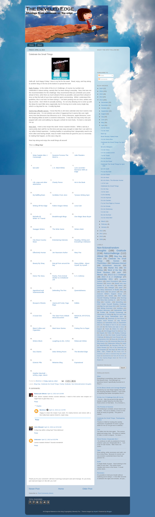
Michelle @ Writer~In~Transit (39, 217)
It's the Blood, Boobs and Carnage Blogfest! (111, 388)
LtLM (100, 327)
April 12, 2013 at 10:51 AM (52, 427)
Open (99, 450)
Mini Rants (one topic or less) (114, 327)
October (104, 108)
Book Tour (123, 331)
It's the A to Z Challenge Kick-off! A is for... (110, 397)
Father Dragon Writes (60, 206)
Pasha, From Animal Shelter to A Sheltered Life (60, 278)
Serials (110, 296)
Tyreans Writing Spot (82, 195)
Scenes (116, 261)
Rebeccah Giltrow (40, 393)
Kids (121, 292)
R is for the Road (106, 161)
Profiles (102, 312)
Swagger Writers (39, 229)
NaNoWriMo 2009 (120, 310)
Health (124, 343)
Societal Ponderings (116, 312)
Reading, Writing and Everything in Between (82, 241)
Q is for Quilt (105, 169)
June (103, 119)
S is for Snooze (106, 158)
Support (99, 329)
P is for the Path (106, 172)
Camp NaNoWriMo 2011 (114, 316)
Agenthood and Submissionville (38, 291)
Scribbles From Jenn (59, 195)
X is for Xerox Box (107, 139)
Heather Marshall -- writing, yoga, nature (40, 374)
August (103, 114)
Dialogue (111, 287)
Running (123, 298)
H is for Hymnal (106, 197)
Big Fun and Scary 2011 (108, 306)
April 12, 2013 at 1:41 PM (57, 410)
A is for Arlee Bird (106, 218)
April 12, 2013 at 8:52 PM (50, 439)
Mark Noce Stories (59, 328)
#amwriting (119, 302)
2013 (101, 100)
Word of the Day (115, 270)
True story (123, 306)
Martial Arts (113, 268)
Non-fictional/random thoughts (81, 384)
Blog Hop (37, 384)
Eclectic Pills (37, 362)
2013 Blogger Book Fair (111, 331)
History (120, 285)
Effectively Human (39, 252)
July (102, 117)
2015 (101, 94)
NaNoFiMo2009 (104, 345)
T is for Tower (105, 155)
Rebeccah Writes (80, 341)
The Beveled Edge (81, 352)
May (102, 122)
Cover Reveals (116, 337)
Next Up (103, 133)
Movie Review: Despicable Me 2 (107, 439)
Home (31, 45)
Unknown (37, 439)
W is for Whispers (106, 147)
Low (98, 429)
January (104, 227)
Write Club (121, 349)
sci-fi (104, 335)
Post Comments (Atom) (45, 493)
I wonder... (107, 302)
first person (112, 292)
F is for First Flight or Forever (110, 203)
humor (109, 283)
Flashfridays (102, 263)
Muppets (102, 333)
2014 (101, 97)
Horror (102, 292)
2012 (101, 231)
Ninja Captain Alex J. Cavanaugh (40, 156)
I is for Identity (105, 194)
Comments (102, 79)
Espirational (78, 362)
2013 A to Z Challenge (117, 275)
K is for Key (104, 189)
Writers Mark (79, 229)
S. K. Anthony (79, 276)
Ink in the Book (79, 182)
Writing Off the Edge (40, 206)
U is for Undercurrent (108, 152)
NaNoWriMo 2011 (105, 279)
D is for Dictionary (107, 209)
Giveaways (100, 353)
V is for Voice (105, 150)
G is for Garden (106, 200)
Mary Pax (77, 252)
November (104, 105)
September (105, 111)
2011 (101, 233)
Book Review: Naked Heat (109, 136)
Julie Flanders (79, 155)
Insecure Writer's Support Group (109, 294)
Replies (39, 406)
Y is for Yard (105, 131)
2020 (101, 88)
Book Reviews (103, 272)
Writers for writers (118, 329)
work (119, 272)
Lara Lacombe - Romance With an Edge (80, 169)
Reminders (100, 473)
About (39, 45)
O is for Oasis (105, 174)
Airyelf (96, 511)
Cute (124, 289)
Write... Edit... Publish (104, 351)
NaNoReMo (101, 318)
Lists (124, 337)
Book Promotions (112, 281)
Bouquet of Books (39, 303)
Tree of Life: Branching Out (117, 347)
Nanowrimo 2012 (104, 339)
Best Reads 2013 (119, 351)
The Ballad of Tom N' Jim (110, 325)
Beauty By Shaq (38, 263)
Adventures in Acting (104, 314)
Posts (101, 75)
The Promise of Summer (105, 407)
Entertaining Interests (60, 240)
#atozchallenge (112, 253)
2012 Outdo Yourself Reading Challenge (111, 304)
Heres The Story (39, 276)
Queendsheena (80, 290)
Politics (109, 333)
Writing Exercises (106, 308)
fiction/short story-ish (112, 265)
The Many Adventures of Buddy (108, 289)
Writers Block (37, 341)
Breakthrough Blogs (59, 216)
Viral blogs (112, 349)
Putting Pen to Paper (81, 328)
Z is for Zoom (105, 128)
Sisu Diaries (37, 352)
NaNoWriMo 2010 (110, 322)
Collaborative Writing (113, 343)
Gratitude (68, 384)
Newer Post (34, 489)
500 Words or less (102, 341)
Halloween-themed (118, 263)
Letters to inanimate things (112, 353)
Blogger (109, 511)
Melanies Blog (57, 362)
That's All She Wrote (118, 355)
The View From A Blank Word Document (60, 316)
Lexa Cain (78, 206)
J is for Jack (105, 192)
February (104, 224)
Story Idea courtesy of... (108, 300)
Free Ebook (120, 318)
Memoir (100, 275)
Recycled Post (116, 345)
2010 (101, 236)
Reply (36, 401)
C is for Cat (104, 212)
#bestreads (111, 318)
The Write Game (58, 229)
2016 (101, 91)
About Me (102, 256)
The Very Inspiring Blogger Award (106, 357)
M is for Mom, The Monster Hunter (112, 180)
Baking (108, 337)
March (103, 221)
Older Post (87, 489)
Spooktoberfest (107, 355)
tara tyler (36, 168)
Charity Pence (57, 182)
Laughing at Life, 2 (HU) (61, 341)
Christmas (100, 287)
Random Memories (103, 310)
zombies (123, 325)
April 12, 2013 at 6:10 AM (55, 393)
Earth (99, 461)
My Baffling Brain (39, 195)
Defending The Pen (59, 290)
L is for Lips (104, 183)
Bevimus (43, 410)
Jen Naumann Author (60, 252)
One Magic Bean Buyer (82, 216)
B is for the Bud (106, 215)
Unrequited (102, 349)
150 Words (121, 339)
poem (121, 287)
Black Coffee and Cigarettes (39, 329)
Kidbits (76, 303)
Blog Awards (101, 343)
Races (113, 339)
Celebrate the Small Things (50, 384)
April (103, 125)
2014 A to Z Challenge (112, 277)
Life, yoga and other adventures (40, 183)
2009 (101, 239)
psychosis (100, 296)
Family (62, 384)
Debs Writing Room (59, 352)
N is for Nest (105, 177)
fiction (99, 259)
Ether (99, 376)
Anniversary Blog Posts (117, 341)
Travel (107, 329)
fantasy (99, 331)
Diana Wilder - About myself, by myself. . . (81, 264)
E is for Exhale (105, 206)
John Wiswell (39, 427)
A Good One (37, 316)
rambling (120, 308)
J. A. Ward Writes (58, 168)
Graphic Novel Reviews (105, 320)
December (104, 102)
